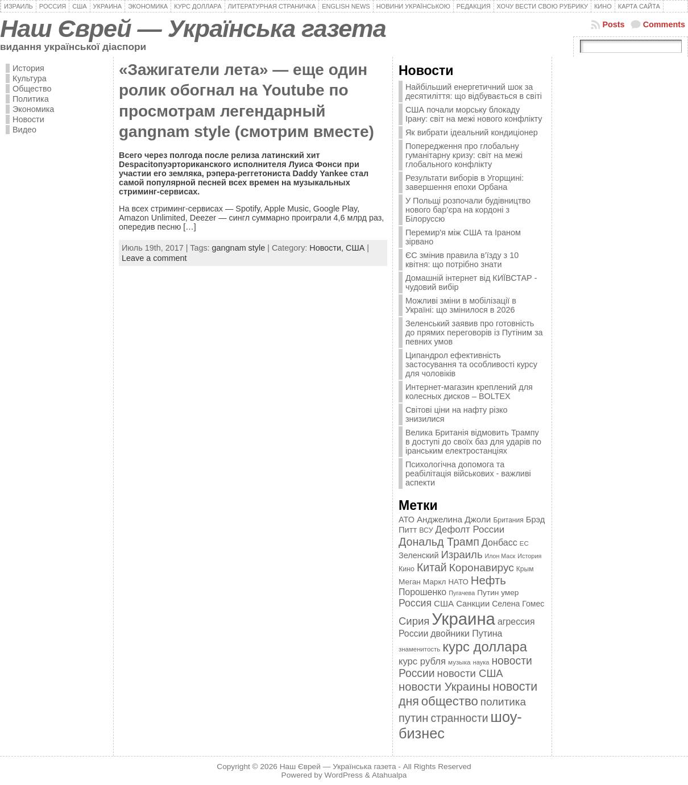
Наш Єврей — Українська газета (193, 28)
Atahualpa (389, 775)
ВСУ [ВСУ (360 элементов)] (426, 530)
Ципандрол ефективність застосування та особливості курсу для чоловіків (471, 364)
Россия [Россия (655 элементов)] (415, 603)
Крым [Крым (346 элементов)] (525, 569)
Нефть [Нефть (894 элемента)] (488, 580)
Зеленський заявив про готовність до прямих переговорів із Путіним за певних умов (474, 332)
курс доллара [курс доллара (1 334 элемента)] (484, 646)
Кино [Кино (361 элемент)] (407, 569)
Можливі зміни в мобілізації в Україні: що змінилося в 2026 (460, 305)
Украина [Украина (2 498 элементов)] (463, 618)
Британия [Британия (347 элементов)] (508, 520)
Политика (31, 98)
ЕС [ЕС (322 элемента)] (524, 543)
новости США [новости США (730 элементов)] (470, 673)
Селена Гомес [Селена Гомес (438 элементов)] (518, 603)
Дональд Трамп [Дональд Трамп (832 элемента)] (439, 541)
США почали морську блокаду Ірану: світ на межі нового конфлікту (473, 114)
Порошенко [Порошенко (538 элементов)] (422, 592)
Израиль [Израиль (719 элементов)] (461, 554)
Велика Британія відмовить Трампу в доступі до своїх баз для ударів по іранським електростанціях (473, 441)
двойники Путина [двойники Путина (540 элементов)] (466, 633)
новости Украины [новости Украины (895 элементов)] (444, 686)
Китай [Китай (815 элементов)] (432, 567)
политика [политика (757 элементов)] (503, 702)
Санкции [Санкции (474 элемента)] (473, 603)
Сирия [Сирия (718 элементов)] (414, 621)
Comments (664, 24)
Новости (28, 119)
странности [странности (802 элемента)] (459, 718)
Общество (32, 88)
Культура (30, 78)
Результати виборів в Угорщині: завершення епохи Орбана (464, 182)
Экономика (33, 109)
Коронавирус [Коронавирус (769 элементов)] (481, 568)
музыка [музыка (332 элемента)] (459, 662)
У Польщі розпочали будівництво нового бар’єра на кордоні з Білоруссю (467, 209)
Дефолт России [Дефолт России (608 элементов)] (470, 529)
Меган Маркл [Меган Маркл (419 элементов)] (422, 582)
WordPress (344, 775)
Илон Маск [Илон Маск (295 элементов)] (500, 556)
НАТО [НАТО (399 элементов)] (459, 582)
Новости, (327, 247)
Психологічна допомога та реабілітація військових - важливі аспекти (468, 473)
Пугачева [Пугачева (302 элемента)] (462, 592)
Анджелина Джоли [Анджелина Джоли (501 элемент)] (454, 519)
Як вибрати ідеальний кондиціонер (471, 132)
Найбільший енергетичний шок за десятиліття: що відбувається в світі (473, 91)
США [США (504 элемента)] (444, 603)
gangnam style (239, 247)
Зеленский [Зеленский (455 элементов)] (419, 555)
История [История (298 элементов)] (529, 556)
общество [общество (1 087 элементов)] (449, 701)
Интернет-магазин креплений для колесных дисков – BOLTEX (469, 392)
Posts (613, 24)
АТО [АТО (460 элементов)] (407, 519)
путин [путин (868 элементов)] (413, 718)
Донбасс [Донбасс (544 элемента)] (499, 542)
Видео (24, 129)
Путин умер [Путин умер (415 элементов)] (498, 592)
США (355, 247)
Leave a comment (154, 258)
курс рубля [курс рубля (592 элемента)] (422, 661)
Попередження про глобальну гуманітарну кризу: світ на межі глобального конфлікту (464, 155)
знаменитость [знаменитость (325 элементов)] (419, 649)
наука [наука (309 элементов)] (481, 662)
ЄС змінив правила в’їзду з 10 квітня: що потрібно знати (462, 260)
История (28, 68)
